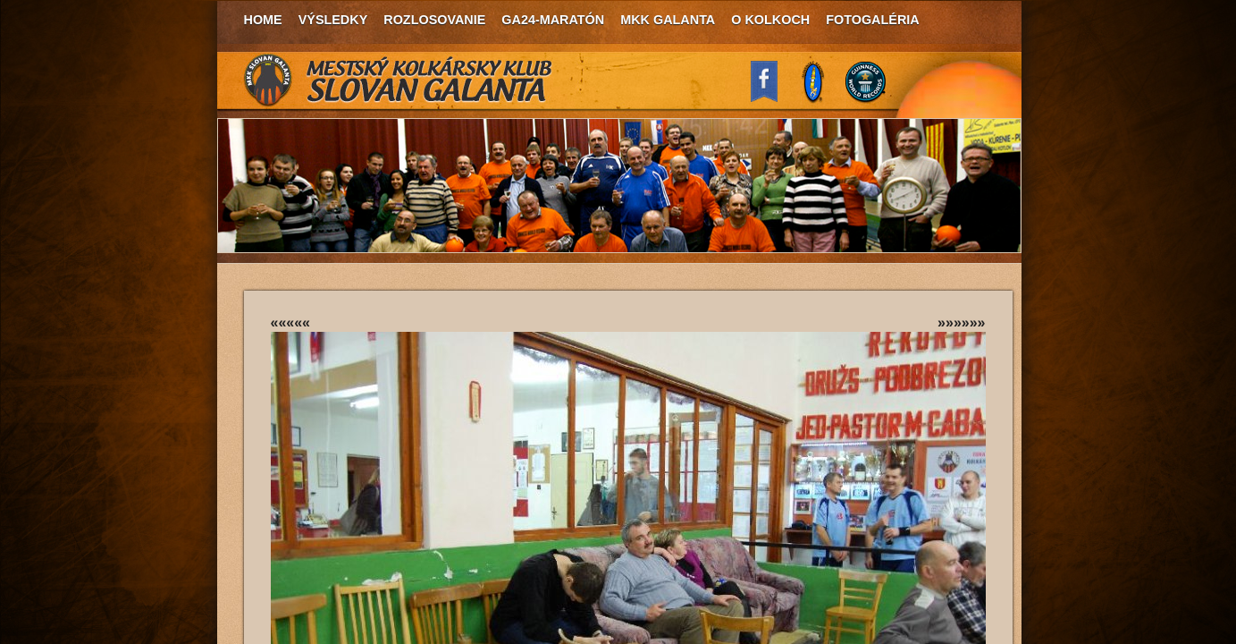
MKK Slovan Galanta (398, 80)
